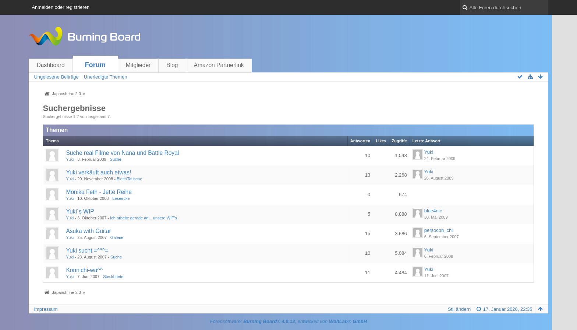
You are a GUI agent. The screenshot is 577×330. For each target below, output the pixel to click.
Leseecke (121, 198)
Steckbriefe (113, 276)
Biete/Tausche (129, 179)
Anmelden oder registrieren (60, 7)
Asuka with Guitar (88, 231)
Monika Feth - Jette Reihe (99, 192)
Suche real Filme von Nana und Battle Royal (122, 153)
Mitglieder (138, 65)
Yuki (70, 159)
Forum (95, 65)
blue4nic (433, 210)
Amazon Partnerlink (219, 65)
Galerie (117, 237)
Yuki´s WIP (80, 211)
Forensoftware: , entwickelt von (288, 321)
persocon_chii (439, 230)
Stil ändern (459, 309)
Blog (172, 65)
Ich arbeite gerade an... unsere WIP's (143, 218)
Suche (115, 159)
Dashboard (50, 65)
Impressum (45, 309)
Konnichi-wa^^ (84, 270)
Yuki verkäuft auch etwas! (98, 172)
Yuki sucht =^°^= (87, 250)
